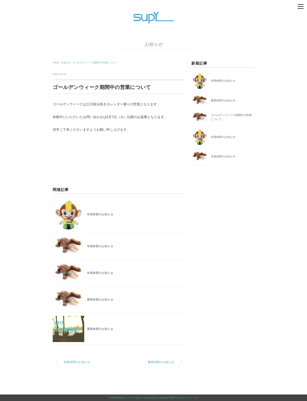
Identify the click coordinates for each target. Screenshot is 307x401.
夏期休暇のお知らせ (100, 299)
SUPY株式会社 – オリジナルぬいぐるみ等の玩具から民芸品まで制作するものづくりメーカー (154, 398)
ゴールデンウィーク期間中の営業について (95, 62)
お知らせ (153, 44)
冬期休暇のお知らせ (100, 214)
